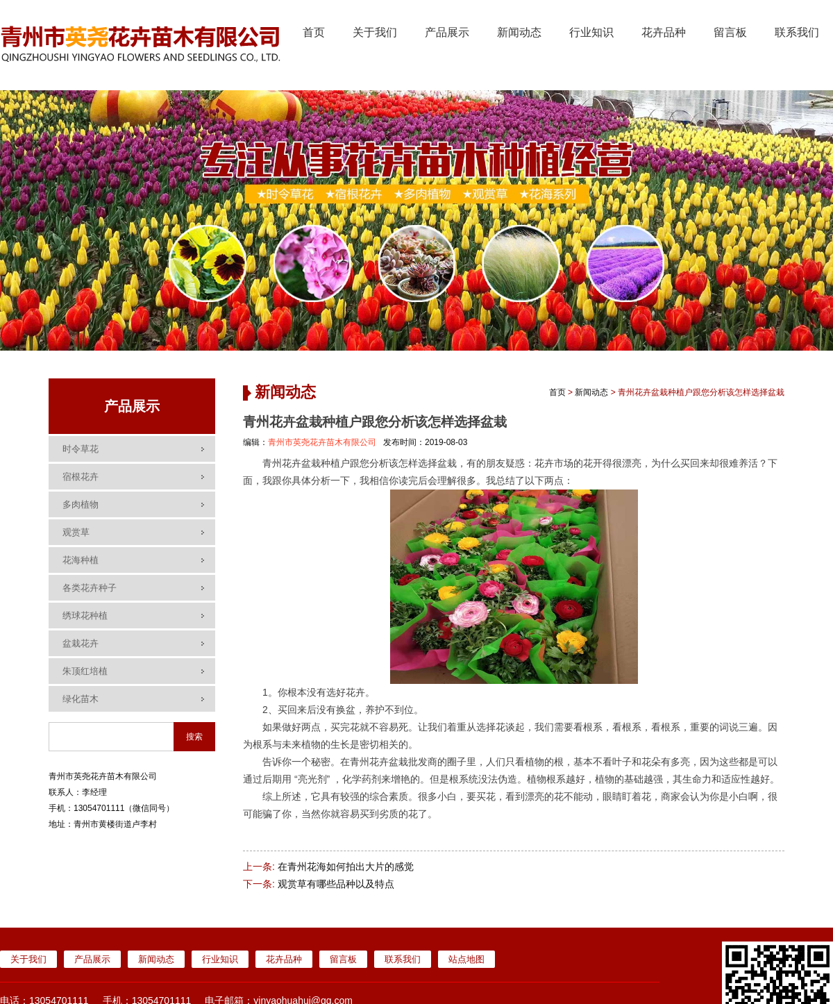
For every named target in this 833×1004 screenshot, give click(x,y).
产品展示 (447, 32)
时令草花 (80, 449)
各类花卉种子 (89, 588)
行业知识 (591, 32)
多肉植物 (80, 504)
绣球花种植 (85, 615)
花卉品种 (663, 32)
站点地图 (466, 959)
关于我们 (375, 32)
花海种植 (80, 560)
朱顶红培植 (85, 671)
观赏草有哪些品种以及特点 (336, 883)
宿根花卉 (80, 476)
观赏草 (76, 532)
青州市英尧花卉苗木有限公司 (322, 442)
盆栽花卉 (80, 643)
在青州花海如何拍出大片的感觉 (346, 866)
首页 (314, 32)
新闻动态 (519, 32)
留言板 (730, 32)
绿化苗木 (80, 699)
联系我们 (797, 32)
